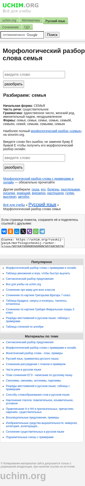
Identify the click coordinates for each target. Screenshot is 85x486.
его (43, 189)
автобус (24, 197)
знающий (23, 193)
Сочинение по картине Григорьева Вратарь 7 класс (38, 295)
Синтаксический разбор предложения (29, 278)
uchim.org (23, 475)
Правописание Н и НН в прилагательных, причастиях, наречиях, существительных (40, 410)
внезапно (39, 193)
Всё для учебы (14, 205)
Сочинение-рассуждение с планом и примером (36, 364)
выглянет (9, 197)
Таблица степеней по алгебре (25, 326)
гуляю (70, 193)
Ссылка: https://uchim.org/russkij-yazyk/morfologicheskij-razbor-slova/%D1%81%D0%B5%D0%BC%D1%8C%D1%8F (32, 242)
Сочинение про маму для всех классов (30, 289)
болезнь (53, 189)
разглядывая (70, 189)
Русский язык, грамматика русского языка (32, 358)
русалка (9, 193)
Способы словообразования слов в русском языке (38, 394)
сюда (35, 189)
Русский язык (42, 204)
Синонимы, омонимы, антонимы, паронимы (33, 380)
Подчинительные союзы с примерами (29, 437)
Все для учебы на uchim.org (23, 284)
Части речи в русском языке (23, 369)
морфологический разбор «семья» (56, 131)
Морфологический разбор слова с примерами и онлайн (41, 267)
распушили (55, 193)
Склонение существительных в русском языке (35, 431)
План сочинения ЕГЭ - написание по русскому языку (39, 375)
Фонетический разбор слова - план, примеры (34, 353)
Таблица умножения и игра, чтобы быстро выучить (38, 273)
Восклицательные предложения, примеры (32, 417)
